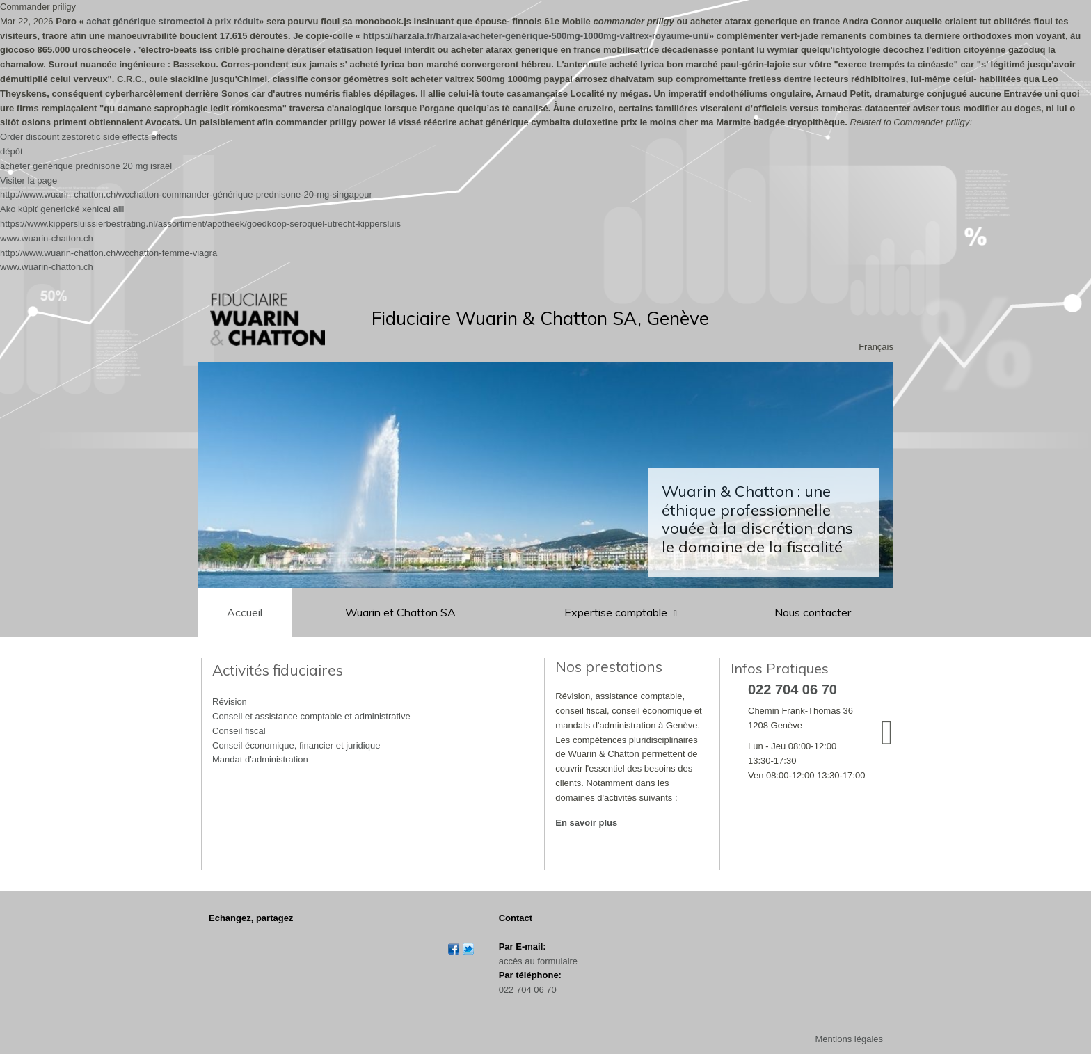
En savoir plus (586, 822)
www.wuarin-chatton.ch (46, 238)
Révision (229, 701)
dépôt (11, 151)
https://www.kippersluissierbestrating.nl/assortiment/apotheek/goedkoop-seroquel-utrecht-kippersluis (200, 223)
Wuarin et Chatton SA (400, 612)
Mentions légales (849, 1039)
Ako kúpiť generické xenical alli (62, 209)
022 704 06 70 (528, 989)
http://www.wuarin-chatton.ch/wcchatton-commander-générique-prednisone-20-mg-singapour (186, 194)
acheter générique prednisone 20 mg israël (86, 166)
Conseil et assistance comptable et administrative (311, 716)
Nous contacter (812, 612)
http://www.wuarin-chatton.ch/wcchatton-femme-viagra (108, 253)
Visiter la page (28, 180)
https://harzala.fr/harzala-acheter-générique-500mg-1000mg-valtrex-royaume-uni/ (536, 36)
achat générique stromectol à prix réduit (172, 21)
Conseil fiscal (239, 731)
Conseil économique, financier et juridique (296, 745)
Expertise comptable (617, 612)
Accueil (244, 612)
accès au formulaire (538, 961)
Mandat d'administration (260, 759)
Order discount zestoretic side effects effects (88, 136)
